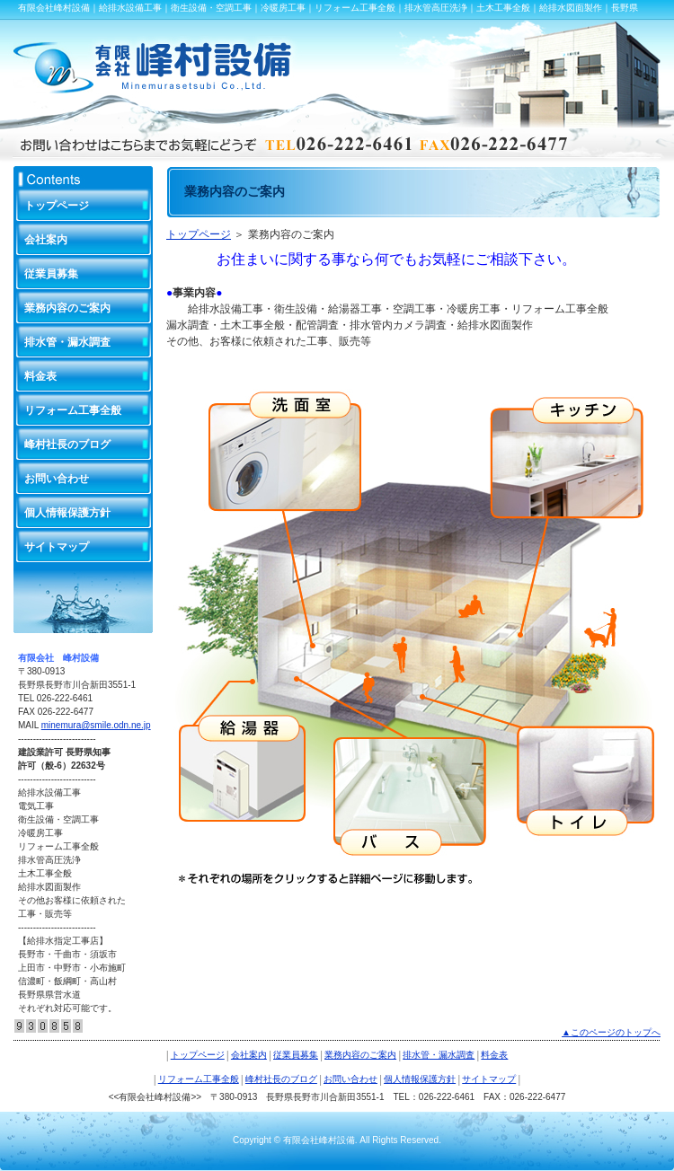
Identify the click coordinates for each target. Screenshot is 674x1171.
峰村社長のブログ (67, 444)
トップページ (198, 234)
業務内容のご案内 (67, 308)
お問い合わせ (56, 478)
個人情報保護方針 (67, 512)
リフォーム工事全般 (72, 410)
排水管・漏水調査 (67, 342)
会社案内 (45, 239)
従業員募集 (51, 274)
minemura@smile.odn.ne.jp (96, 725)
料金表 (40, 376)
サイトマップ (56, 547)
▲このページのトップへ (611, 1032)
